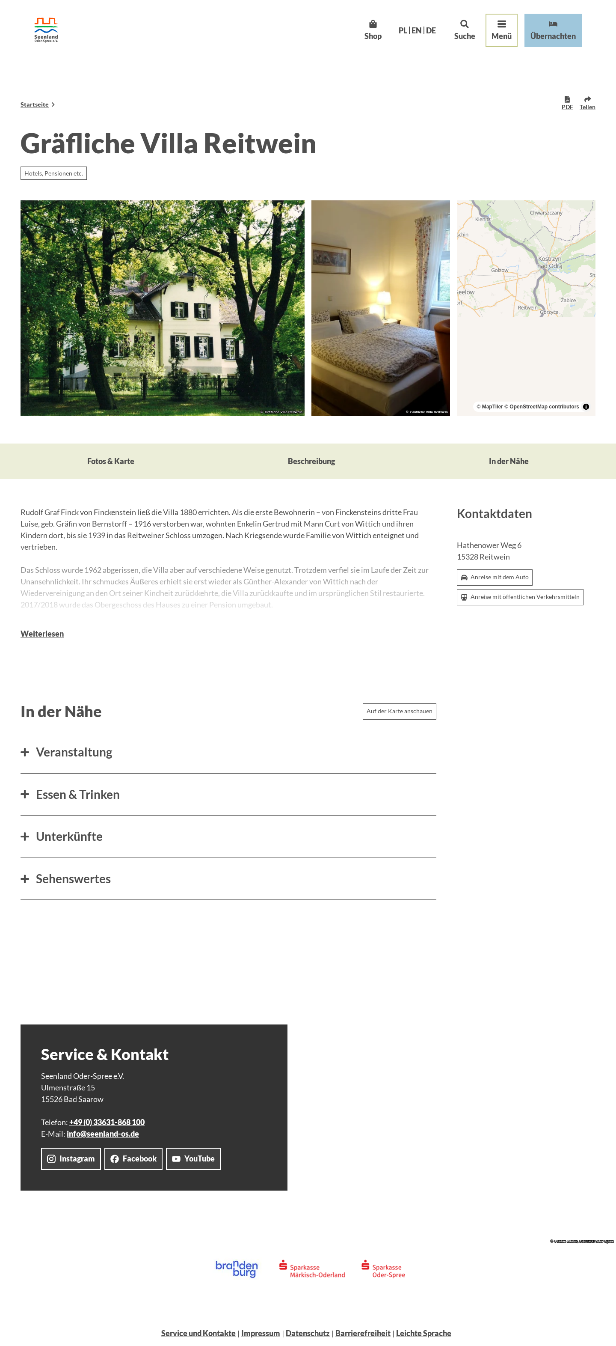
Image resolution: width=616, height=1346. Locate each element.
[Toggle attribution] (586, 407)
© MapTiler (490, 407)
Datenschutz (308, 1333)
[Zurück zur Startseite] (46, 30)
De (431, 30)
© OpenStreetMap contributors (541, 407)
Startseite (35, 104)
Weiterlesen (42, 633)
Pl (403, 30)
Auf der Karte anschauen (399, 711)
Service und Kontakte (198, 1333)
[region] (526, 308)
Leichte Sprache (423, 1333)
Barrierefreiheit (363, 1333)
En (417, 30)
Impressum (260, 1333)
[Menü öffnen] (502, 30)
